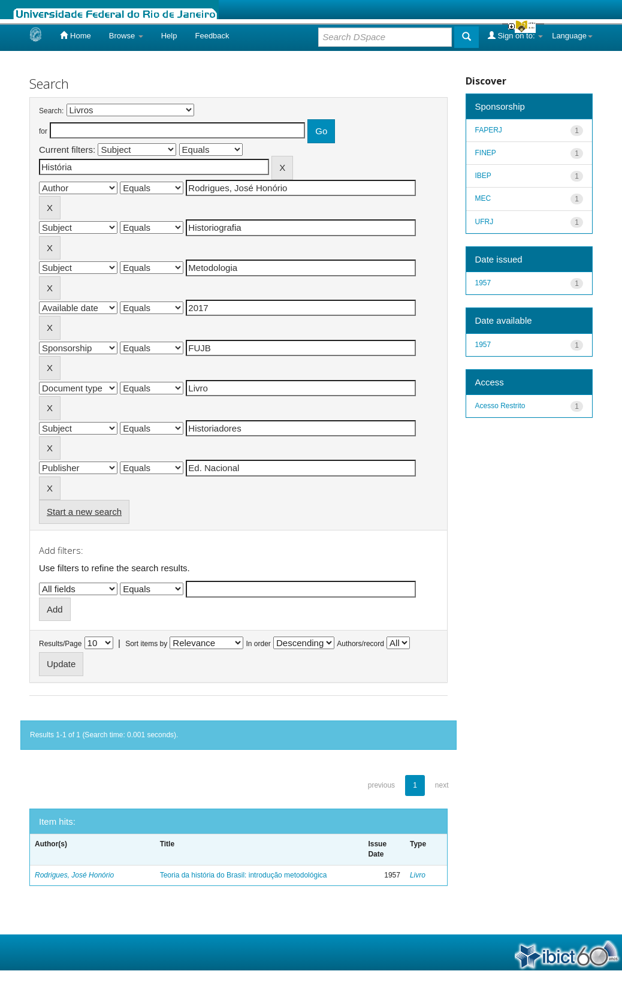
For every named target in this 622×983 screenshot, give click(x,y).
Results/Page (60, 644)
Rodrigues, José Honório (74, 875)
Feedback (212, 35)
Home (75, 35)
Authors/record (360, 644)
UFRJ (484, 222)
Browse (126, 35)
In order (258, 644)
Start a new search (84, 511)
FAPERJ (488, 130)
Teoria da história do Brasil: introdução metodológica (243, 875)
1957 (483, 283)
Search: (51, 111)
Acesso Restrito (500, 406)
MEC (483, 198)
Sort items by (146, 644)
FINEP (485, 153)
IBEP (483, 175)
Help (169, 35)
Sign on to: (515, 35)
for (43, 131)
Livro (417, 875)
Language (572, 35)
